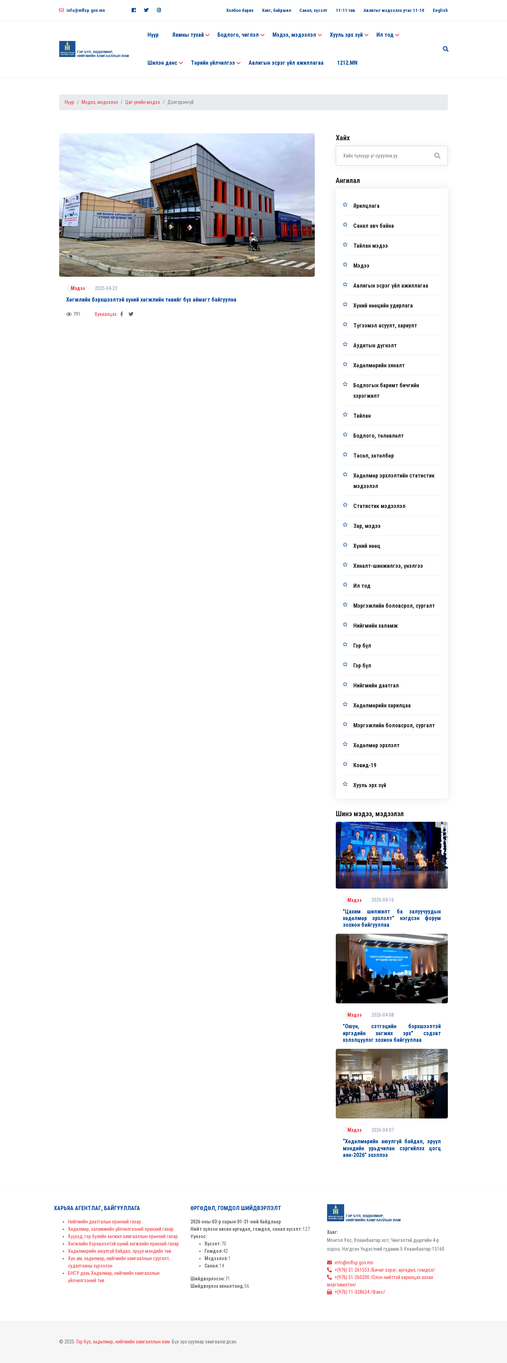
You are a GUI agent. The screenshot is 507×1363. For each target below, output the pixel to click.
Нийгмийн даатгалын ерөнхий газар (104, 1221)
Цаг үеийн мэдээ (142, 102)
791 (73, 314)
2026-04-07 (382, 1130)
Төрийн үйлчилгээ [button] (213, 62)
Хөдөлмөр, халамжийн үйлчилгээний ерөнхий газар (121, 1229)
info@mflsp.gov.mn (82, 10)
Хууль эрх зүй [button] (346, 34)
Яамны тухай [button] (188, 34)
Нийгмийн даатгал (376, 685)
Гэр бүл (362, 645)
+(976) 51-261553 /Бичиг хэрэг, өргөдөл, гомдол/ (381, 1270)
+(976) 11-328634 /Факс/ (356, 1292)
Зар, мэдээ (367, 526)
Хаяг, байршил (276, 10)
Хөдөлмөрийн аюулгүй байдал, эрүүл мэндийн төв (119, 1251)
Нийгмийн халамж (375, 625)
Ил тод (361, 585)
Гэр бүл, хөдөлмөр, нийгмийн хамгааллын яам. (123, 1341)
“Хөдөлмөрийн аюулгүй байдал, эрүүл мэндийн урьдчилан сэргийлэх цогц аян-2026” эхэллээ (392, 1148)
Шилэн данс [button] (162, 62)
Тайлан (362, 415)
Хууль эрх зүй (369, 785)
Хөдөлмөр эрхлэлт (376, 745)
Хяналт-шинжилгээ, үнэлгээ (388, 566)
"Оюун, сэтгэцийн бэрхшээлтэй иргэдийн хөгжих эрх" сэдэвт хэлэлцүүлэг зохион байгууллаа (392, 1033)
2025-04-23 (106, 288)
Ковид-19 (364, 765)
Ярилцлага (366, 206)
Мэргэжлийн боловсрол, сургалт (394, 605)
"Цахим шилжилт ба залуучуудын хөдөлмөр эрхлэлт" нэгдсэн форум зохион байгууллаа (392, 918)
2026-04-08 (382, 1015)
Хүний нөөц (366, 546)
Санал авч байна (373, 226)
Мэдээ (78, 288)
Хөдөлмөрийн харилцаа (382, 705)
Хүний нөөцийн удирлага (383, 305)
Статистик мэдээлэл (379, 506)
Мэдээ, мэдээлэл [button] (294, 34)
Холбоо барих (240, 10)
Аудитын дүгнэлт (375, 345)
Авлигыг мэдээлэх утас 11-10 (393, 10)
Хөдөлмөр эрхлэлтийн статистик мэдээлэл (394, 480)
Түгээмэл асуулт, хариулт (385, 325)
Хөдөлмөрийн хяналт (379, 365)
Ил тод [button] (385, 34)
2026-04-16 (382, 900)
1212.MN (347, 62)
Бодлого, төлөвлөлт (378, 435)
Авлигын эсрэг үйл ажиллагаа (286, 62)
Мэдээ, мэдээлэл (100, 102)
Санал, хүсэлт (313, 10)
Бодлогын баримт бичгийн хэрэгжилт (386, 390)
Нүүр (153, 34)
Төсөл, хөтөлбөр (373, 455)
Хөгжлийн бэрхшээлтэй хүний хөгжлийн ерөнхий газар (123, 1244)
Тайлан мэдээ (370, 245)
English (440, 10)
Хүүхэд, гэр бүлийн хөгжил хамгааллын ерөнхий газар (123, 1236)
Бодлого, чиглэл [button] (238, 34)
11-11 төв (345, 10)
